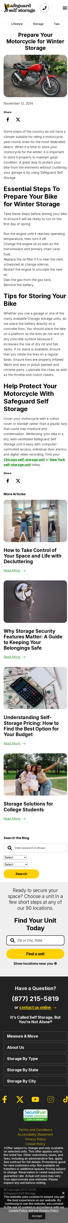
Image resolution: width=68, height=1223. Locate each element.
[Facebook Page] (8, 119)
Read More (15, 570)
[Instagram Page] (50, 1099)
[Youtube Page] (35, 1099)
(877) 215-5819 (35, 998)
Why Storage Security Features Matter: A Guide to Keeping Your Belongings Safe (33, 639)
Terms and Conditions (35, 1130)
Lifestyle (17, 24)
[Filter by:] (16, 864)
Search (21, 874)
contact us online (37, 1007)
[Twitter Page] (18, 119)
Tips (56, 24)
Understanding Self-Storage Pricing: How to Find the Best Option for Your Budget (31, 726)
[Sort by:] (15, 857)
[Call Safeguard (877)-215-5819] (44, 8)
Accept (37, 1216)
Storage (38, 24)
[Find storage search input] (35, 940)
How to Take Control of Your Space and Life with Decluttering (32, 555)
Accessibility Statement (35, 1134)
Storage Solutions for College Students (28, 806)
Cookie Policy (35, 1144)
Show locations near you (35, 963)
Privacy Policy (35, 1139)
